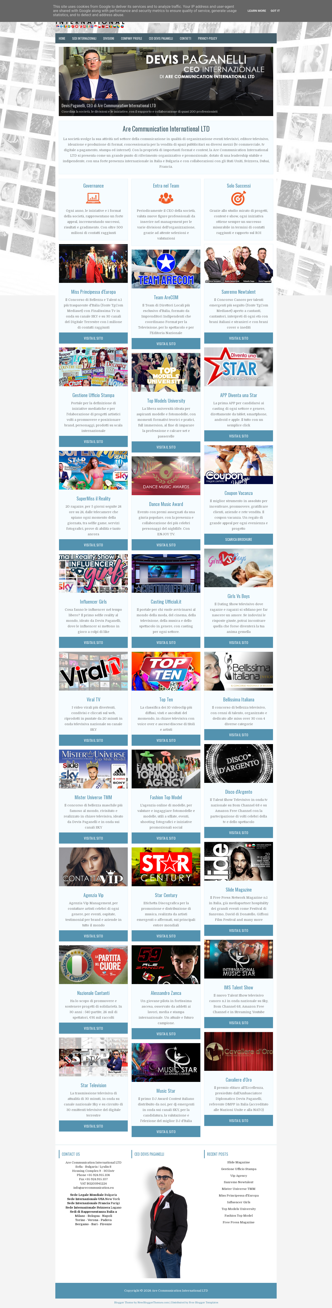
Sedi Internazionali (84, 38)
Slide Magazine (239, 889)
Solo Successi (239, 185)
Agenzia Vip (93, 895)
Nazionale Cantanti (93, 992)
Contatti (185, 38)
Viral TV (93, 699)
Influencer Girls (93, 601)
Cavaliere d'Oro (239, 1079)
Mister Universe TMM (93, 797)
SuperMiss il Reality (93, 498)
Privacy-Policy (207, 38)
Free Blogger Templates (203, 1302)
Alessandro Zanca (166, 992)
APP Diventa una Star (238, 395)
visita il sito (238, 338)
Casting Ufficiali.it (166, 601)
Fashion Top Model (239, 1215)
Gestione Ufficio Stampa (93, 395)
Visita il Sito (93, 338)
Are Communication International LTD (180, 1290)
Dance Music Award (166, 503)
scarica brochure (238, 539)
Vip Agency (238, 1175)
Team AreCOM (166, 297)
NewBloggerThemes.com (153, 1302)
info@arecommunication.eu (93, 1187)
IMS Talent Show (238, 987)
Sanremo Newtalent (239, 291)
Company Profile (131, 38)
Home (62, 38)
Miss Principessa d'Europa (93, 291)
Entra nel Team (166, 185)
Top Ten (166, 699)
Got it (275, 10)
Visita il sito (166, 343)
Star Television (93, 1085)
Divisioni (108, 38)
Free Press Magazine (239, 1222)
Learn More (257, 10)
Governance (93, 185)
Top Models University (166, 400)
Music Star (166, 1090)
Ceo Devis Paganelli (161, 38)
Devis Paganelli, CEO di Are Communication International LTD (109, 105)
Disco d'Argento (238, 791)
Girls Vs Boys (239, 596)
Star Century (166, 895)
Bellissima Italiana (238, 699)
